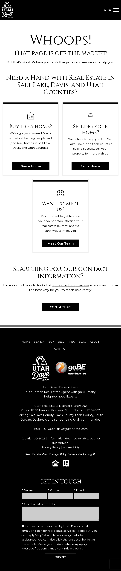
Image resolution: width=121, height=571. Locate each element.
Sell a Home (90, 166)
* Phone (53, 490)
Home (26, 341)
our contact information (70, 285)
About (94, 341)
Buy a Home (30, 166)
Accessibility (71, 447)
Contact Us (60, 307)
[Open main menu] (116, 10)
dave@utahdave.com (72, 429)
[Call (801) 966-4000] (105, 9)
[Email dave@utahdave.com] (110, 9)
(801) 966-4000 (44, 429)
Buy (51, 341)
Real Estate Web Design (43, 454)
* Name (27, 490)
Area (71, 341)
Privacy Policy (50, 447)
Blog (82, 341)
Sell (61, 341)
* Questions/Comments (38, 504)
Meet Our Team (60, 243)
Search (39, 341)
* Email (79, 490)
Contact (60, 348)
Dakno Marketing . (81, 454)
